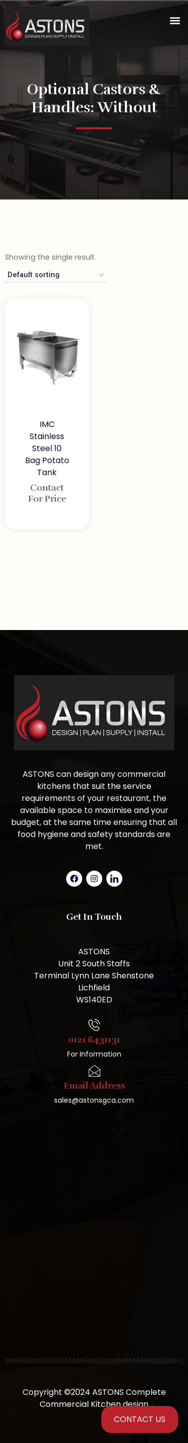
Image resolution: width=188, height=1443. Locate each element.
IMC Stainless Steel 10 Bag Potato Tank (47, 448)
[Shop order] (55, 275)
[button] (174, 21)
